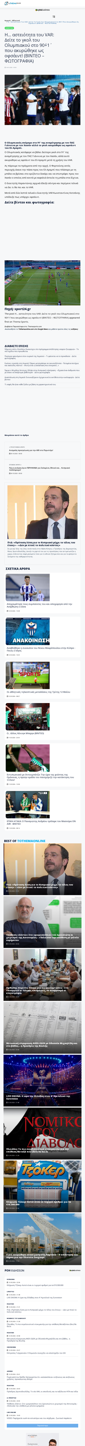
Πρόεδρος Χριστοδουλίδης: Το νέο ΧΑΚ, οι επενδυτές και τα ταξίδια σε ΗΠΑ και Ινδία (42, 1391)
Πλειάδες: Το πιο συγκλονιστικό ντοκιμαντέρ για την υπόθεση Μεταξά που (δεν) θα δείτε (37, 1150)
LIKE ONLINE (11, 1412)
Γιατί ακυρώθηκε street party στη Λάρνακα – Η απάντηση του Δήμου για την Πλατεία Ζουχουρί (42, 1256)
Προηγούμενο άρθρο (17, 447)
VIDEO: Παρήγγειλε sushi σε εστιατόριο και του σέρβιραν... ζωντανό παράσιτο (39, 1418)
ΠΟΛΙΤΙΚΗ (10, 1304)
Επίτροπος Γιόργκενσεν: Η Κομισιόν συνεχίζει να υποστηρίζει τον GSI (36, 1353)
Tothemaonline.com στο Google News (33, 329)
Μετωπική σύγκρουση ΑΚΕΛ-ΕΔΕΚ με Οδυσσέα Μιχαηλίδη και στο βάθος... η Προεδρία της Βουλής (41, 1044)
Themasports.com (35, 326)
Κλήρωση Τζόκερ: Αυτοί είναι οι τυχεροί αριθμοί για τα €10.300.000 (38, 1203)
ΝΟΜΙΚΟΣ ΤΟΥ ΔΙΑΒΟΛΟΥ (16, 1318)
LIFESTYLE (10, 1292)
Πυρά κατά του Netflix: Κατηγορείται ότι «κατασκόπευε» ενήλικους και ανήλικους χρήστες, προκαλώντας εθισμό (41, 1378)
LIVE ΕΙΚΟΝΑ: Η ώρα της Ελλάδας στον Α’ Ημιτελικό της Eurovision (38, 1097)
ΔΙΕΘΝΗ (10, 1371)
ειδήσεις (74, 329)
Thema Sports (20, 321)
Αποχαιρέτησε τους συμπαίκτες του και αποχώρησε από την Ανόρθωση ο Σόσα (39, 605)
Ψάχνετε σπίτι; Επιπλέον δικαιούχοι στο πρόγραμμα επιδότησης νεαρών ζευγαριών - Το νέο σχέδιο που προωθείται (42, 350)
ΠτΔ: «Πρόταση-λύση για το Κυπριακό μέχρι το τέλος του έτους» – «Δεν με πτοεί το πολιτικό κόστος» (41, 544)
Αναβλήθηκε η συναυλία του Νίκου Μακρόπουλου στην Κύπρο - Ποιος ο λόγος (41, 649)
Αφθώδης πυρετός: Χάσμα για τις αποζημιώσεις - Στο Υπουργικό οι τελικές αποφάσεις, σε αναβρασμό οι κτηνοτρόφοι (37, 990)
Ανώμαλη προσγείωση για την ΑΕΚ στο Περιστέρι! (31, 450)
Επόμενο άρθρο (15, 465)
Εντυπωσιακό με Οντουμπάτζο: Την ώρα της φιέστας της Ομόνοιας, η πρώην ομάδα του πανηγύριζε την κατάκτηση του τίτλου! (40, 777)
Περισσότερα (42, 1426)
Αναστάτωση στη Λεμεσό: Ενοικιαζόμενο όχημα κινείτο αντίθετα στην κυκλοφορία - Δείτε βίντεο (42, 378)
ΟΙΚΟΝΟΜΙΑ (11, 1347)
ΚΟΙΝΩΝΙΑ (10, 1279)
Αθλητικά (16, 20)
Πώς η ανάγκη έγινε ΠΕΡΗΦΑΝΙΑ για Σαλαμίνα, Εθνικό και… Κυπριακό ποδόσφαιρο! (39, 469)
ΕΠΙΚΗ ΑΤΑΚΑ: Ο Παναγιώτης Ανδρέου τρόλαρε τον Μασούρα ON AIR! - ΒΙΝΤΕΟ (41, 822)
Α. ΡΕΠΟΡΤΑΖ (11, 1398)
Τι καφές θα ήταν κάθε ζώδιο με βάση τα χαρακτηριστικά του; (30, 384)
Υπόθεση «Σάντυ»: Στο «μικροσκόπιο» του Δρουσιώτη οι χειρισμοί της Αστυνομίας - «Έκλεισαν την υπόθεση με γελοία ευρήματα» (42, 937)
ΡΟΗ (14, 1270)
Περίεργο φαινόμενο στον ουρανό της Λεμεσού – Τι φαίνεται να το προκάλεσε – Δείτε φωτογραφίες (40, 357)
